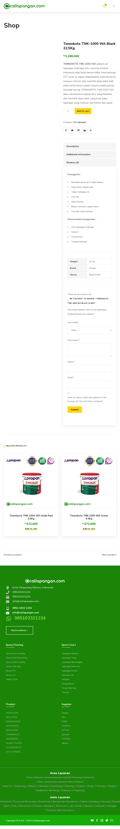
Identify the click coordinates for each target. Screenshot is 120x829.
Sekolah (100, 805)
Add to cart (83, 111)
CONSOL (66, 725)
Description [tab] (73, 146)
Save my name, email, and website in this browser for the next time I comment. (87, 399)
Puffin (64, 721)
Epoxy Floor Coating (15, 653)
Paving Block (68, 683)
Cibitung (69, 786)
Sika (64, 716)
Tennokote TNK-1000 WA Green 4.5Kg (89, 517)
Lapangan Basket (70, 653)
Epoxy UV (11, 674)
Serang (101, 786)
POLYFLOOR (12, 712)
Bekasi (32, 786)
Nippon (65, 742)
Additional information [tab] (78, 154)
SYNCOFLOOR (13, 721)
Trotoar (65, 692)
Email (71, 377)
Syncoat (65, 734)
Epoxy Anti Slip (13, 666)
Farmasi (105, 801)
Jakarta (7, 786)
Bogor (90, 786)
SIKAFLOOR (12, 729)
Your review (74, 340)
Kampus (88, 805)
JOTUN (65, 729)
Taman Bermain (69, 687)
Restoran (61, 805)
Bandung (54, 790)
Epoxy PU (11, 670)
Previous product (13, 554)
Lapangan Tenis (69, 657)
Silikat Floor (12, 679)
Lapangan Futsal (69, 670)
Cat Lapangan (79, 122)
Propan (65, 712)
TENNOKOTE (13, 734)
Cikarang (43, 786)
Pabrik (84, 801)
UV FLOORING (13, 751)
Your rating (73, 322)
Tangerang (19, 786)
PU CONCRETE (13, 747)
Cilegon (111, 786)
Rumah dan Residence (65, 801)
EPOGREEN (12, 738)
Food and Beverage (24, 801)
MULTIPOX (11, 716)
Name (71, 361)
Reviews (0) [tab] (73, 162)
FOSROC (66, 738)
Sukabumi (41, 790)
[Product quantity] (68, 111)
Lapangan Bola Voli (71, 666)
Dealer (38, 805)
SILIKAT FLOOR (14, 742)
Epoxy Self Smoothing (16, 657)
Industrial (5, 801)
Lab (71, 805)
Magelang (79, 790)
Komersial (44, 801)
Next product (109, 554)
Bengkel (49, 805)
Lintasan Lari (68, 674)
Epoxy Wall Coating (15, 661)
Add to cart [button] (31, 528)
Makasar (66, 790)
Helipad (65, 679)
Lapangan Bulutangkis (72, 661)
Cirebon (80, 786)
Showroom (25, 805)
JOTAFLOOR (12, 725)
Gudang (94, 801)
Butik (78, 805)
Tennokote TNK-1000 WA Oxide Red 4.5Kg (31, 517)
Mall (14, 805)
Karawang (56, 786)
